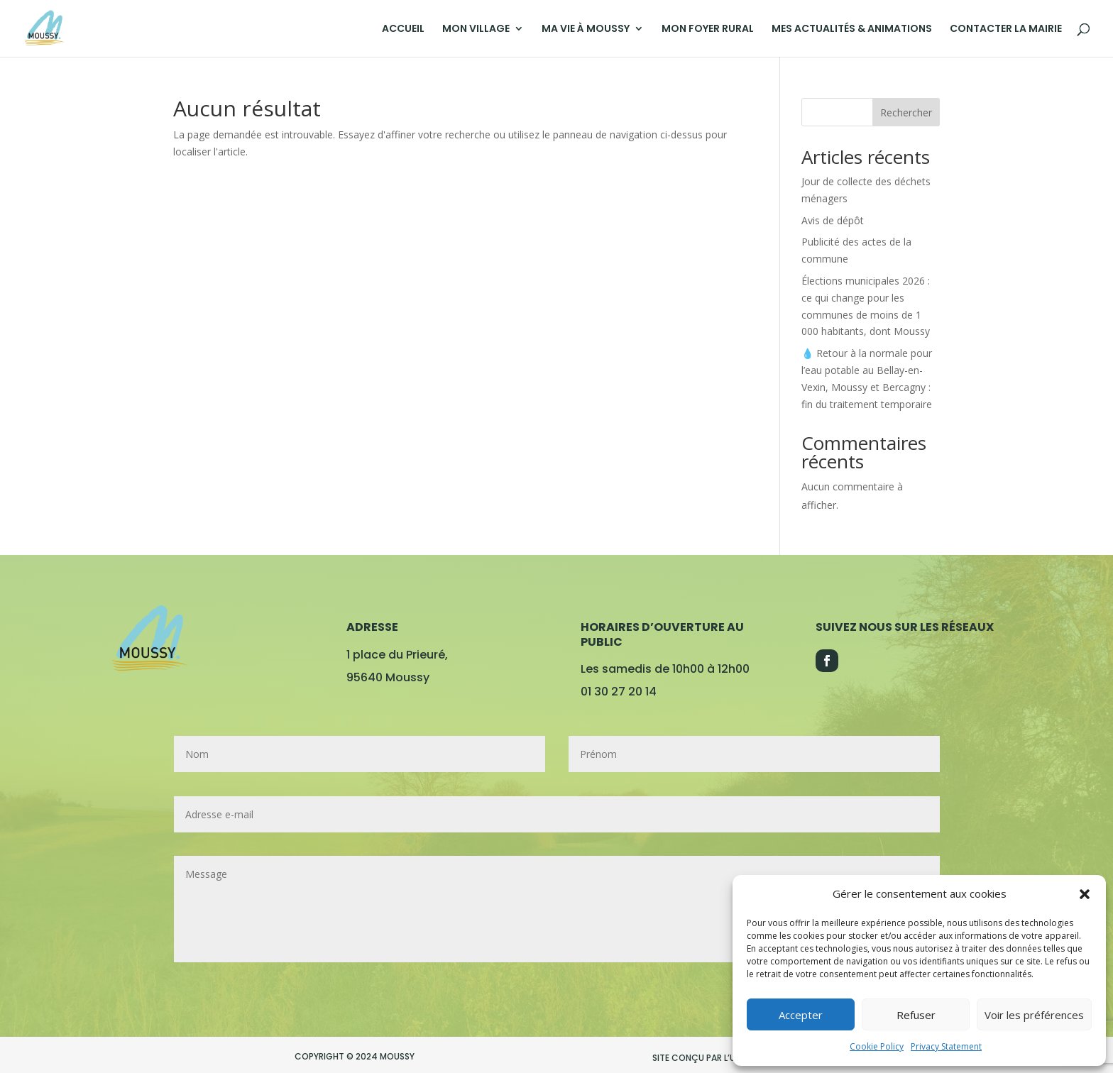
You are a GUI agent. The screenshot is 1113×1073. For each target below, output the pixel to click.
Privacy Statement (946, 1046)
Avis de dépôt (832, 220)
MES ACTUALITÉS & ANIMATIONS (852, 29)
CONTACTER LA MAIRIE (1006, 29)
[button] (1085, 894)
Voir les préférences (1034, 1015)
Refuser (916, 1015)
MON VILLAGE (476, 29)
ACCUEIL (403, 29)
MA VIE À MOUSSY (586, 29)
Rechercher (906, 112)
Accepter (801, 1015)
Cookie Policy (877, 1046)
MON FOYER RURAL (708, 29)
